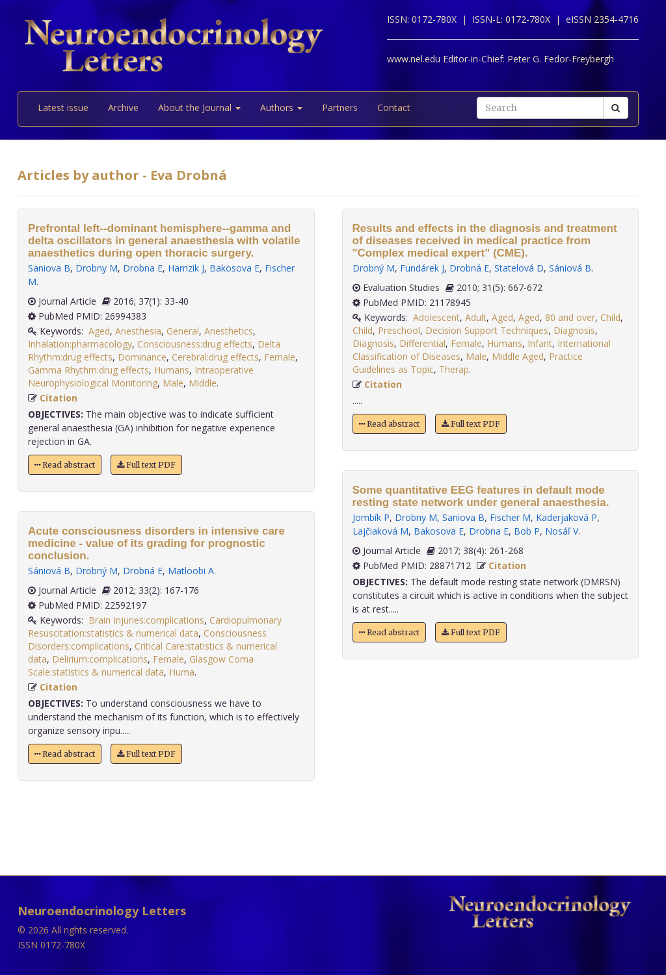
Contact (393, 107)
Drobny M (96, 268)
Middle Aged (518, 356)
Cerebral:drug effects (215, 357)
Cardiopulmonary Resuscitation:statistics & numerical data (155, 626)
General (182, 331)
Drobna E (143, 268)
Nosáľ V (561, 531)
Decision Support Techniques (486, 330)
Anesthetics (228, 331)
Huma (181, 672)
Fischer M (510, 517)
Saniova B (49, 268)
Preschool (399, 330)
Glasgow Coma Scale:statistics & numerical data (141, 665)
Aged (99, 331)
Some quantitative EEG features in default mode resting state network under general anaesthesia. (481, 496)
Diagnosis (574, 330)
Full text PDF (146, 465)
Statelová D (519, 268)
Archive (123, 107)
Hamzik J (186, 268)
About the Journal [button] (199, 107)
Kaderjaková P (566, 517)
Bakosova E (234, 268)
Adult (475, 317)
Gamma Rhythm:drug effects (88, 370)
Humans (171, 370)
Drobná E (143, 570)
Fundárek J (422, 268)
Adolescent (436, 317)
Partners (340, 107)
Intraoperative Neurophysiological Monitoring (141, 376)
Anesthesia (138, 331)
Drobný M (96, 570)
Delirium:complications (100, 659)
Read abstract (64, 465)
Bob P (527, 531)
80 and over (570, 317)
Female (279, 357)
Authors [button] (281, 107)
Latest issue (63, 107)
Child (610, 317)
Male (173, 383)
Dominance (142, 357)
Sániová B (49, 570)
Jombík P (371, 517)
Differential (422, 343)
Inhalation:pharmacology (80, 344)
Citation (58, 398)
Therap (454, 369)
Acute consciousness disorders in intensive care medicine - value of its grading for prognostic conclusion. (156, 543)
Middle (203, 383)
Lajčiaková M (380, 531)
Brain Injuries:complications (146, 620)
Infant (539, 343)
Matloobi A (191, 570)
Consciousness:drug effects (194, 344)
